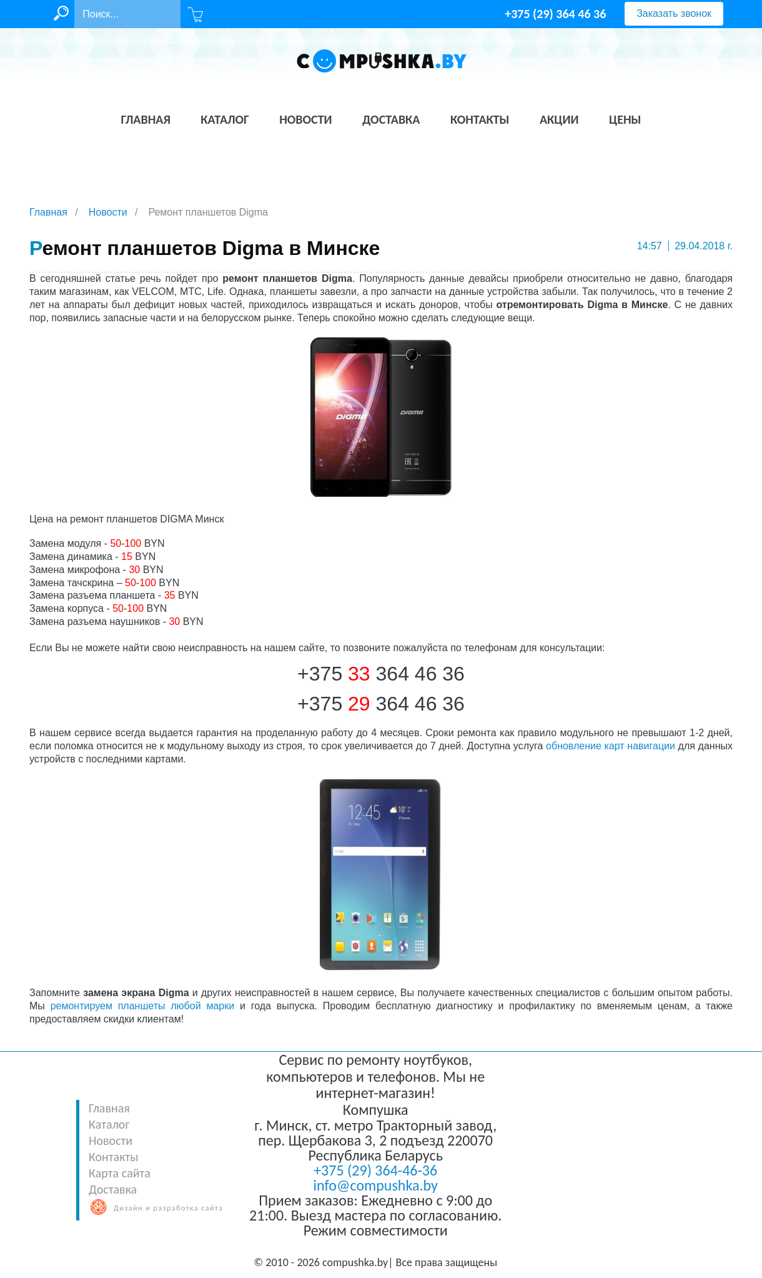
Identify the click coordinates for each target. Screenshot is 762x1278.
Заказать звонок (673, 13)
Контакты (113, 1156)
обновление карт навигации (610, 746)
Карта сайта (120, 1173)
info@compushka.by (376, 1185)
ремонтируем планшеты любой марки (143, 1006)
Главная (109, 1108)
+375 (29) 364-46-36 (375, 1170)
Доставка (113, 1189)
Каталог (109, 1124)
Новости (110, 1140)
